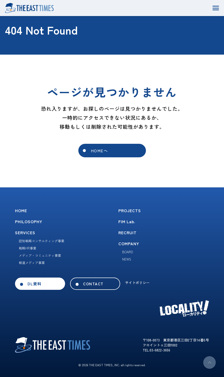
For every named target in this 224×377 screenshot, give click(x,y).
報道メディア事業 (32, 262)
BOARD (127, 251)
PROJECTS (129, 210)
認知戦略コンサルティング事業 (41, 240)
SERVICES (25, 232)
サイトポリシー (137, 282)
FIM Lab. (126, 221)
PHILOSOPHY (28, 221)
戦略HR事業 (27, 248)
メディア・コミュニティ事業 (40, 255)
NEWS (126, 259)
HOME (21, 210)
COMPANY (128, 243)
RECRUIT (127, 232)
